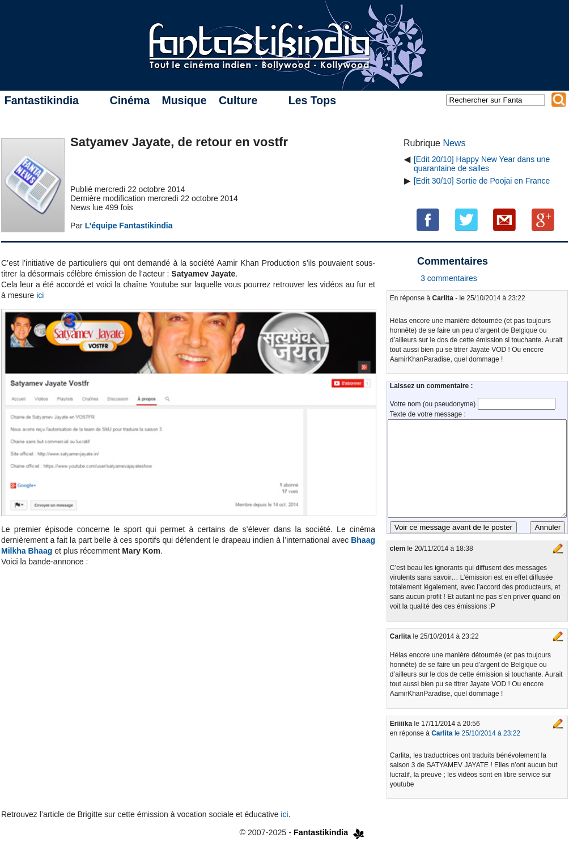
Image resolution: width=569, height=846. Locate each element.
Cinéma (130, 100)
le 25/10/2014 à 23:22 (475, 733)
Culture (238, 100)
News (454, 143)
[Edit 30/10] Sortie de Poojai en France (482, 180)
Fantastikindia (42, 100)
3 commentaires (449, 278)
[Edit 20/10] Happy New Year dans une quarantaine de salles (482, 164)
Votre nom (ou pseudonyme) (434, 404)
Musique (184, 100)
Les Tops (312, 100)
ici (40, 295)
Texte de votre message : (428, 414)
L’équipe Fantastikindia (129, 225)
